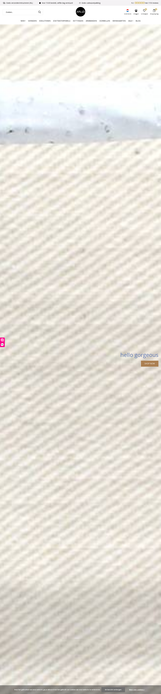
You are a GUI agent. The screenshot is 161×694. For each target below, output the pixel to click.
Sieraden (32, 21)
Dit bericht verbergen (113, 690)
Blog (138, 21)
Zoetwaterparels (61, 21)
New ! (23, 21)
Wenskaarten (119, 21)
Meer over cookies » (136, 690)
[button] (77, 673)
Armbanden (91, 21)
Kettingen (78, 21)
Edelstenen (44, 21)
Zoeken (39, 12)
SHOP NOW (150, 363)
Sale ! (130, 21)
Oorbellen (104, 21)
